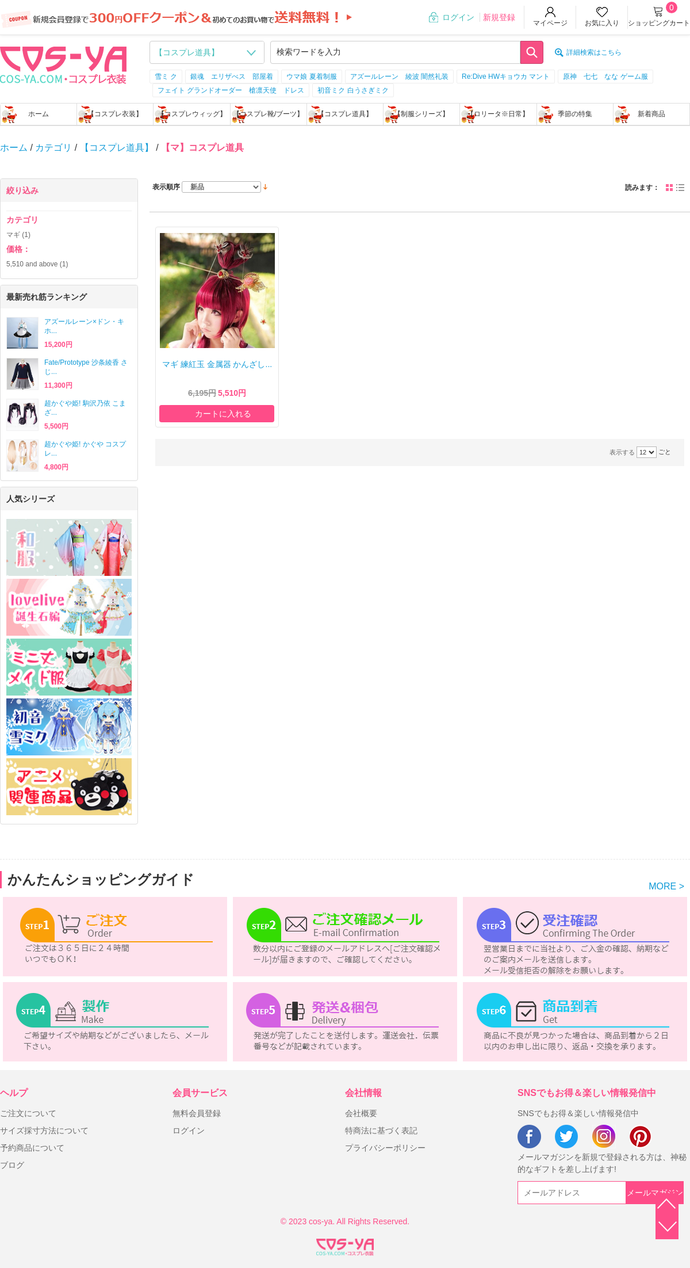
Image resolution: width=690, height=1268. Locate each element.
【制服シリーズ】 (421, 114)
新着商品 (651, 114)
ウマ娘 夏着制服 (311, 76)
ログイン (458, 17)
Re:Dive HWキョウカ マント (506, 76)
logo (63, 64)
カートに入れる (223, 413)
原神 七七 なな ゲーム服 (605, 76)
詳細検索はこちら (594, 52)
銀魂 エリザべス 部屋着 (231, 76)
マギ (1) (18, 235)
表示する (622, 452)
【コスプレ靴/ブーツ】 (268, 114)
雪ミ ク (166, 76)
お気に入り (602, 23)
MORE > (666, 886)
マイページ (550, 23)
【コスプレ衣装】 (115, 114)
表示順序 (166, 187)
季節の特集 (575, 114)
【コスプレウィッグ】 (192, 114)
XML (345, 1244)
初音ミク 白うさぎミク (352, 90)
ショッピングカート (659, 23)
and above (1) (37, 264)
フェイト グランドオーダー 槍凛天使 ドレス (231, 90)
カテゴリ (53, 147)
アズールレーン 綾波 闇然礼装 (399, 76)
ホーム (38, 114)
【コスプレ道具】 (345, 114)
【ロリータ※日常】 (498, 114)
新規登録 (499, 17)
